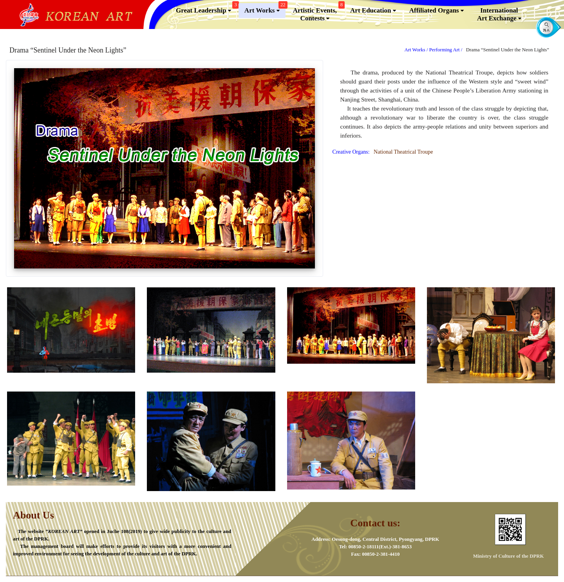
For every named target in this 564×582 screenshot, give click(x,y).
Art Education (373, 11)
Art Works (265, 9)
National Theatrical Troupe (402, 152)
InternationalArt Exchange (499, 14)
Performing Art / (446, 50)
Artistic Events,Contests (318, 12)
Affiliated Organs (436, 11)
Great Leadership (206, 9)
